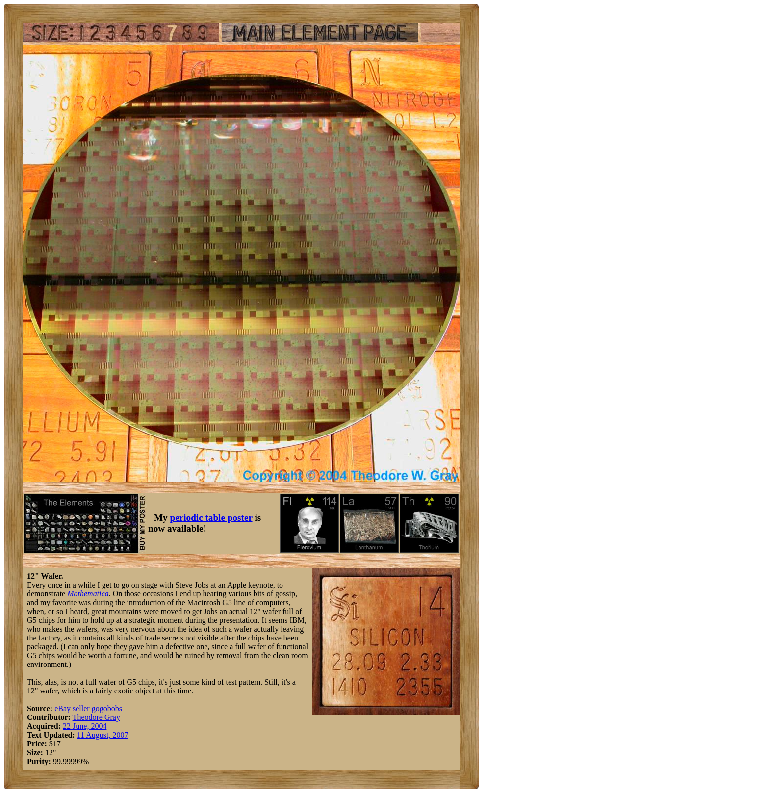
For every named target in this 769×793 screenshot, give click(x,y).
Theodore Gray (96, 717)
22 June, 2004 (84, 726)
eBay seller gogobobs (88, 708)
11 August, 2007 (102, 735)
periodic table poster (211, 517)
